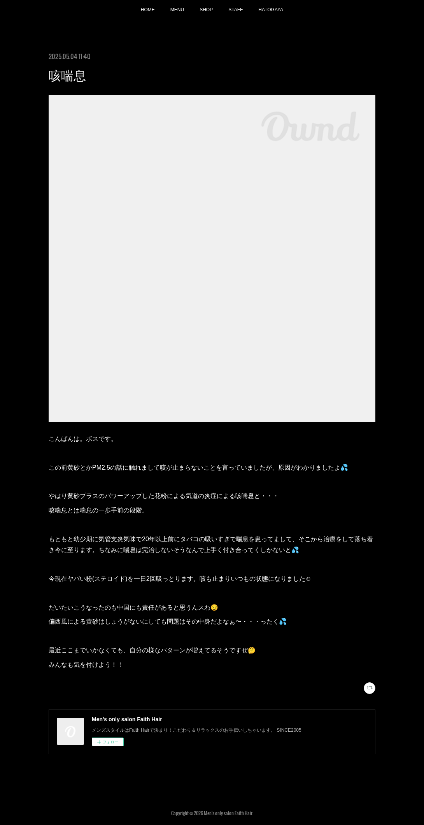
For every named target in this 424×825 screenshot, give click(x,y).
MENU (177, 9)
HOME (148, 9)
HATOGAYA (270, 9)
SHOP (206, 9)
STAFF (235, 9)
